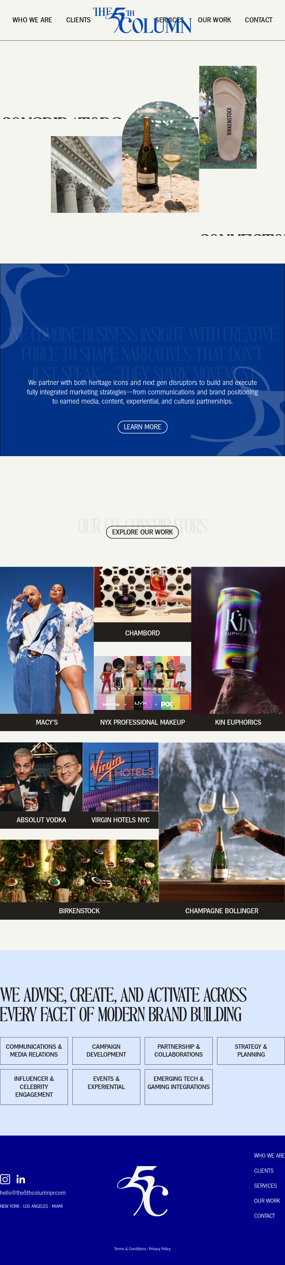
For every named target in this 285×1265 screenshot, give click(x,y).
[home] (142, 20)
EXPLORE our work (142, 532)
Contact (258, 20)
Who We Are (32, 20)
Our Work (214, 20)
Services (265, 1186)
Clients (78, 20)
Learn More (142, 427)
